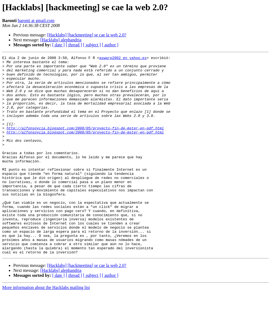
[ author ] (110, 44)
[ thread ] (74, 44)
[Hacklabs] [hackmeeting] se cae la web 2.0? (87, 35)
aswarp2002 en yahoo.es (123, 58)
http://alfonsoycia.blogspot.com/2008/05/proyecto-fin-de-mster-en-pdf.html (85, 142)
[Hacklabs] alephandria (60, 40)
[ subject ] (92, 44)
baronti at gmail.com (36, 20)
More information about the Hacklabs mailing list (46, 327)
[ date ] (58, 44)
